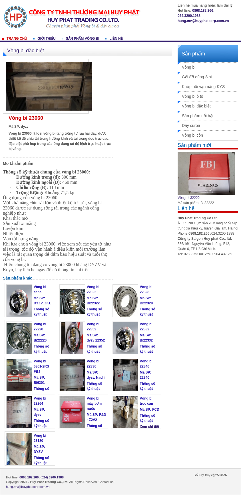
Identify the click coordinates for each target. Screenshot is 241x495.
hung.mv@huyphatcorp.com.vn (203, 21)
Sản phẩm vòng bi (82, 39)
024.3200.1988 (189, 16)
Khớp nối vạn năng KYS (203, 86)
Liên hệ (115, 39)
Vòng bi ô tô (192, 96)
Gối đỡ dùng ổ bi (197, 77)
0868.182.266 (202, 11)
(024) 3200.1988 (52, 477)
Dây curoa (191, 125)
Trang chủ (17, 39)
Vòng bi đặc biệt (196, 106)
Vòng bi (188, 67)
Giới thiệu (46, 39)
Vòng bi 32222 (189, 198)
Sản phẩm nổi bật (198, 115)
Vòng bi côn (192, 135)
